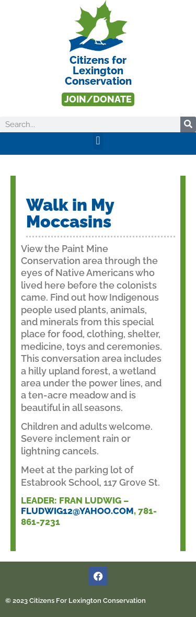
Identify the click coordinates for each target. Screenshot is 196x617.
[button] (98, 141)
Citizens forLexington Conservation (98, 70)
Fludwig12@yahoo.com (77, 511)
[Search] (188, 124)
